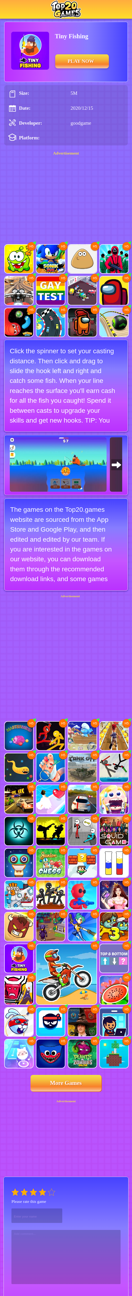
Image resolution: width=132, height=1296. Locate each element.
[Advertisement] (66, 639)
